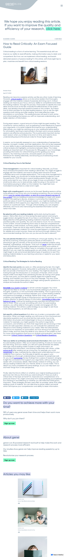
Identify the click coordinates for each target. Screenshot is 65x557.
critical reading (16, 99)
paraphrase (7, 352)
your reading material (15, 288)
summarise (18, 358)
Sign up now (9, 423)
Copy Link (34, 397)
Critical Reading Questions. (46, 335)
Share (7, 398)
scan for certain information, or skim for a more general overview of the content (31, 196)
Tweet (16, 398)
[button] (61, 6)
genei (44, 244)
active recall (8, 350)
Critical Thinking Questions (21, 335)
